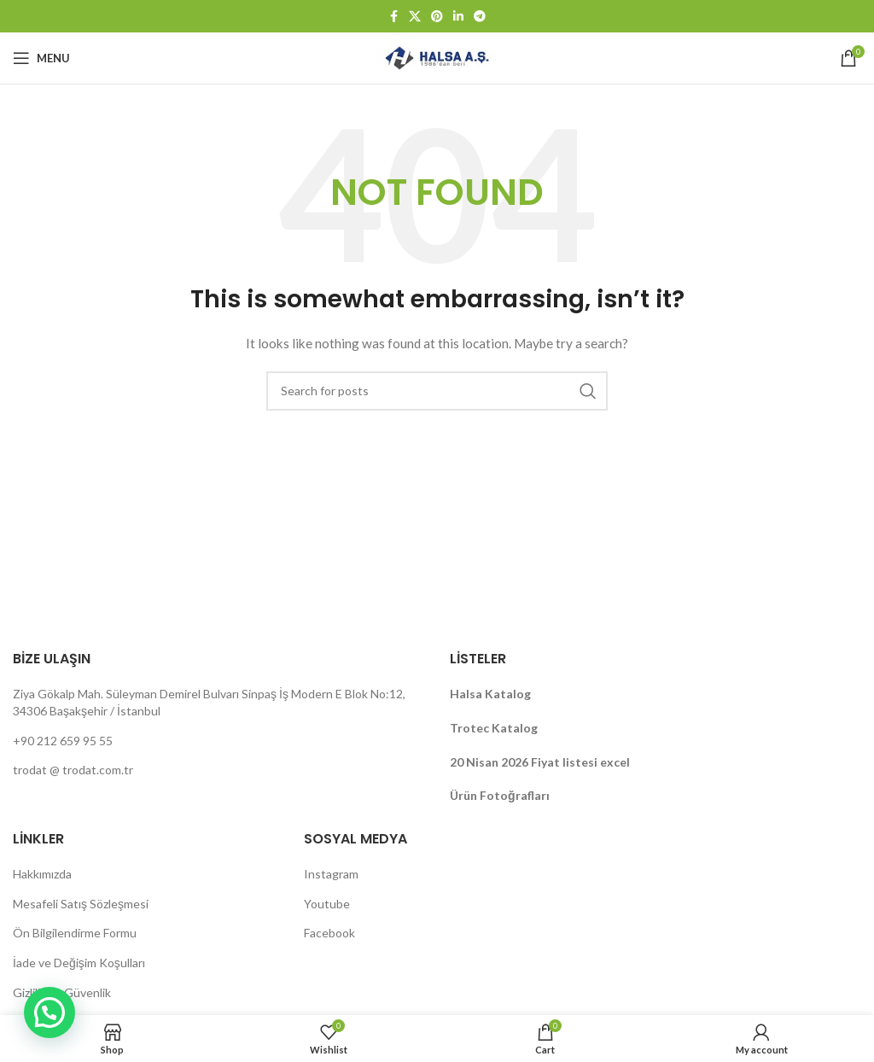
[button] (49, 1012)
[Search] (437, 391)
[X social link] (415, 16)
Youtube (327, 903)
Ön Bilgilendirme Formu (75, 932)
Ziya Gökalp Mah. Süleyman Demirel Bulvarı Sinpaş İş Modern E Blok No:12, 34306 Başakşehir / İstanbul (209, 702)
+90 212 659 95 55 (63, 740)
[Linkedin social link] (458, 16)
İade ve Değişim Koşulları (79, 962)
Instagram (331, 874)
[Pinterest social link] (437, 16)
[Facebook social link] (393, 16)
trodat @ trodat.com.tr (73, 769)
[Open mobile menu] (41, 58)
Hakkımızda (42, 874)
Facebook (329, 932)
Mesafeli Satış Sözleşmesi (81, 903)
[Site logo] (436, 57)
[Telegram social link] (480, 16)
